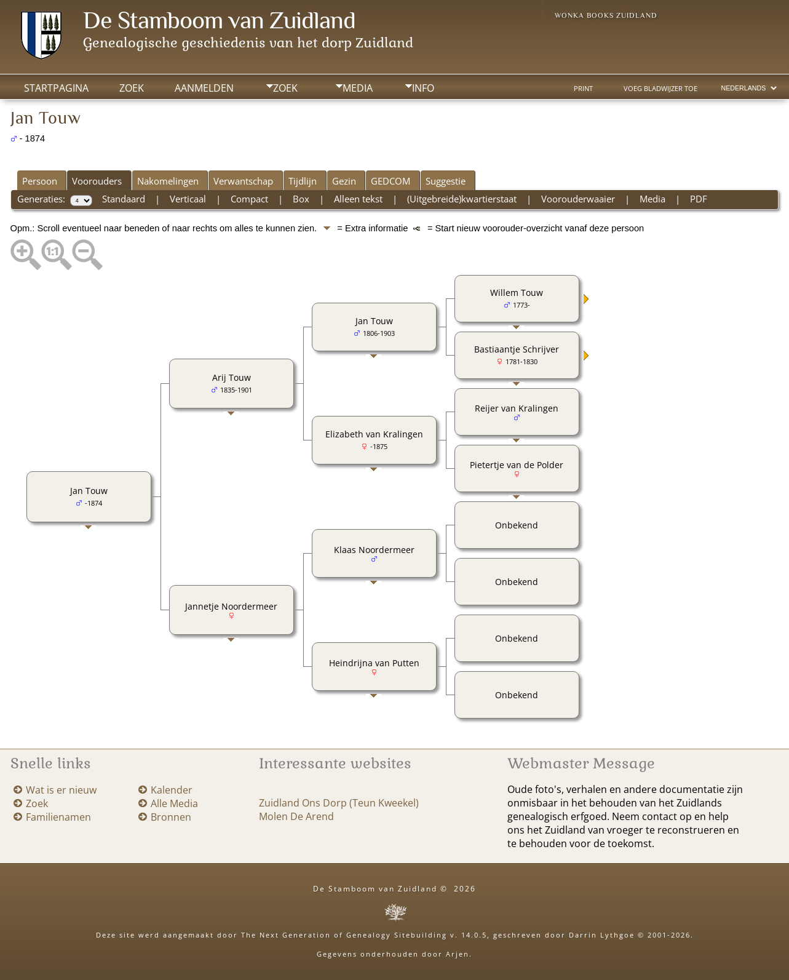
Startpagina (56, 88)
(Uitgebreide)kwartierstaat (462, 199)
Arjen (457, 953)
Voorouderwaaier (578, 199)
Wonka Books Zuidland (606, 15)
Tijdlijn (302, 181)
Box (301, 199)
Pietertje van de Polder (516, 465)
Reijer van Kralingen (516, 408)
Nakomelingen (168, 181)
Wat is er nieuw (61, 790)
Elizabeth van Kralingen (374, 434)
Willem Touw (516, 292)
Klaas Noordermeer (374, 550)
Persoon (39, 181)
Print (583, 88)
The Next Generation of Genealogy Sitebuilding (344, 934)
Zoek (285, 88)
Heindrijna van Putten (374, 663)
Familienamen (58, 817)
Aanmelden (204, 88)
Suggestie (446, 181)
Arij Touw (231, 377)
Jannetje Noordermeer (231, 606)
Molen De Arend (296, 816)
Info (423, 88)
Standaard (123, 199)
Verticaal (188, 199)
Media (358, 88)
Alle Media (174, 803)
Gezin (344, 181)
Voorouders (97, 181)
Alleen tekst (358, 199)
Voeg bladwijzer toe (660, 88)
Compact (249, 199)
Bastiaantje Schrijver (516, 349)
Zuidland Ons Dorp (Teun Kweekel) (339, 803)
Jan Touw (89, 490)
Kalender (171, 790)
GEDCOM (390, 181)
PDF (698, 199)
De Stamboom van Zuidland (219, 20)
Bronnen (171, 817)
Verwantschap (243, 181)
